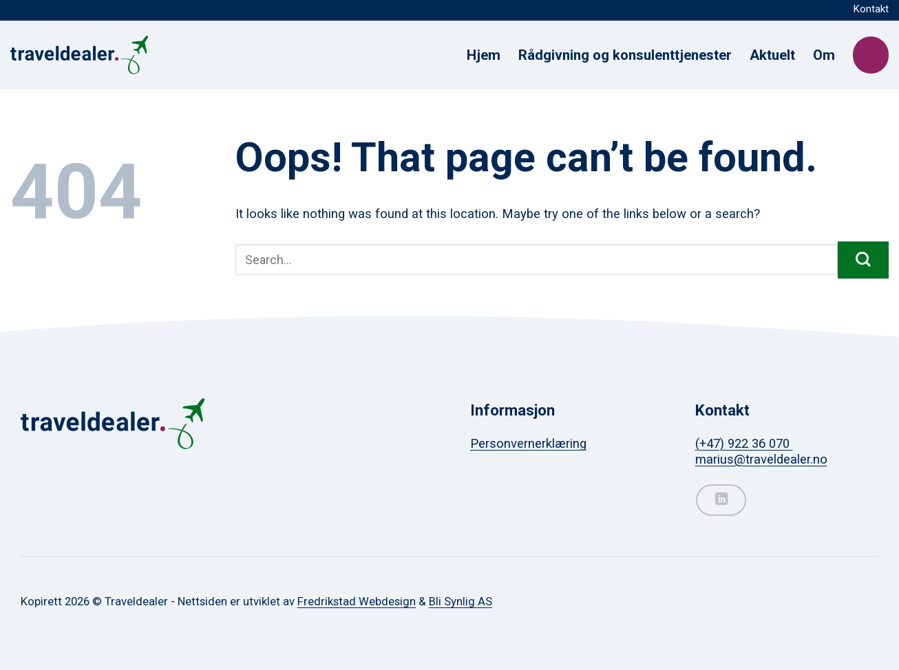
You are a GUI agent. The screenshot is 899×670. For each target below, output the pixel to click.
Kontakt (871, 9)
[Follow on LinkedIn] (720, 500)
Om (824, 55)
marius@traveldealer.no (761, 459)
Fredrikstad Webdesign (356, 601)
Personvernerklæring (528, 443)
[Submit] (863, 260)
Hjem (483, 55)
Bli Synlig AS (460, 601)
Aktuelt (772, 55)
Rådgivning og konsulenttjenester (625, 55)
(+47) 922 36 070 (744, 443)
